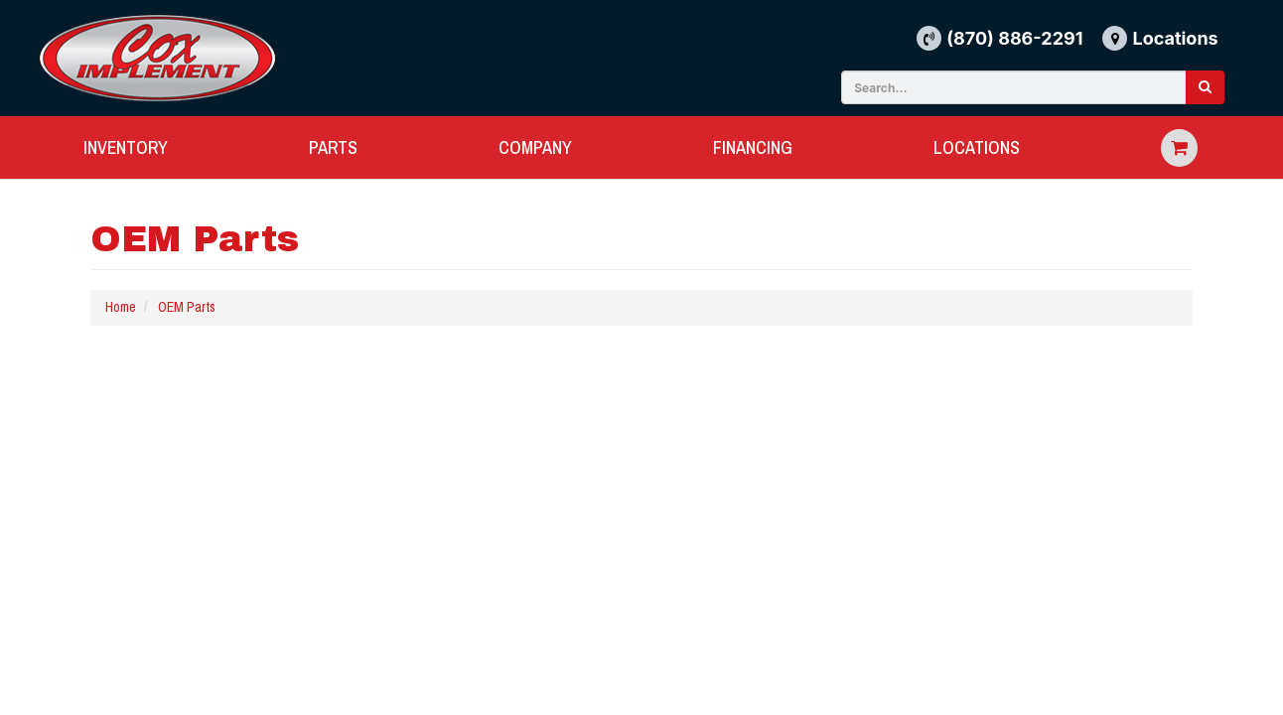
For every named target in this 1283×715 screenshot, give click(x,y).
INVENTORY (125, 147)
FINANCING (752, 147)
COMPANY (535, 147)
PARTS (333, 147)
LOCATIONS (976, 147)
